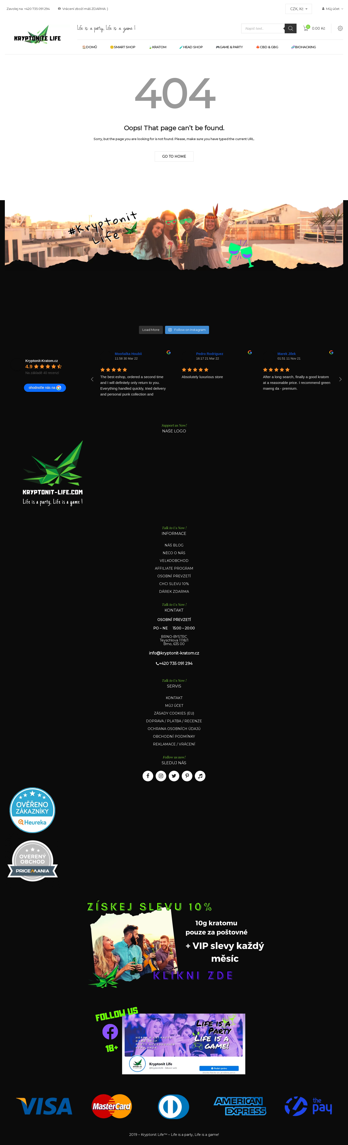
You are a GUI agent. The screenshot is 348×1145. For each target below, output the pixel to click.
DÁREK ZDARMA (174, 591)
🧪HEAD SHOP (191, 47)
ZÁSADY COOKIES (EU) (174, 713)
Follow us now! (174, 757)
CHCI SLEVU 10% (174, 584)
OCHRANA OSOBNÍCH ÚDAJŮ (174, 729)
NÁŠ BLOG (174, 545)
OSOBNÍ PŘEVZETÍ (174, 576)
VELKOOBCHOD (174, 561)
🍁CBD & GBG (267, 47)
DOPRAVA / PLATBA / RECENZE (174, 721)
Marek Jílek (286, 354)
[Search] (291, 28)
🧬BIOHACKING (303, 47)
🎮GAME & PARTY (229, 47)
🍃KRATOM (157, 47)
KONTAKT (174, 698)
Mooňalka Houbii (128, 354)
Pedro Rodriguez (209, 354)
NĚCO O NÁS (174, 553)
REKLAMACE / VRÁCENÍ (174, 744)
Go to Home (174, 156)
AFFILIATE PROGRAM (174, 568)
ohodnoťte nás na (45, 387)
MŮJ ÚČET (174, 705)
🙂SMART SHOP (122, 47)
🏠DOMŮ (89, 47)
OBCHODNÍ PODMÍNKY (174, 736)
